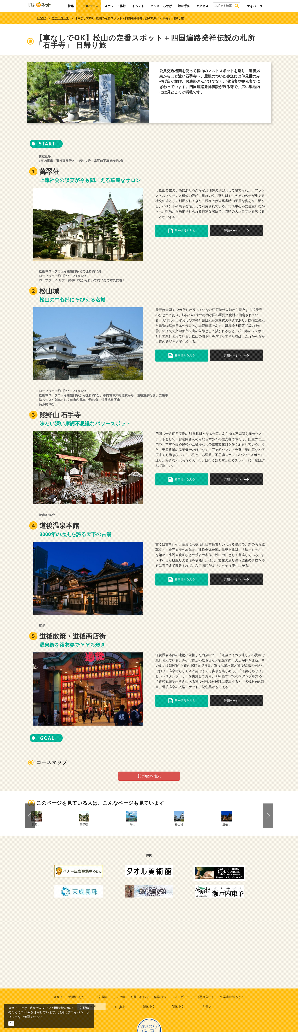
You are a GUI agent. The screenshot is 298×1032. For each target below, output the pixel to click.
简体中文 (178, 1007)
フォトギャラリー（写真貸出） (193, 997)
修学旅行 (160, 997)
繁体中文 (149, 1007)
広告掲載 (101, 997)
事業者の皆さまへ (232, 997)
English (120, 1007)
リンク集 (119, 997)
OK (11, 1023)
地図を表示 (149, 776)
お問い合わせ (139, 997)
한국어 (207, 1007)
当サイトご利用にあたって (71, 997)
